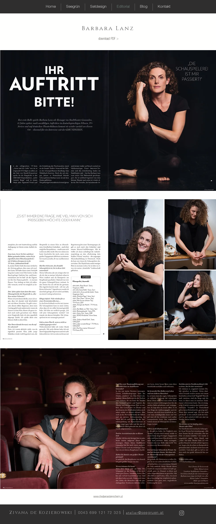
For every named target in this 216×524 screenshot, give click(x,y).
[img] (108, 120)
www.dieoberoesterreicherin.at (108, 496)
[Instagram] (181, 513)
